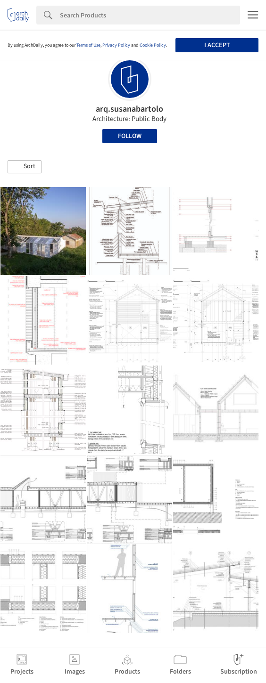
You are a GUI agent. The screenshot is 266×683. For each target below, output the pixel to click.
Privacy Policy (116, 45)
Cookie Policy (153, 45)
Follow (129, 136)
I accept (217, 45)
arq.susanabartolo (129, 109)
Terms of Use (88, 45)
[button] (25, 166)
